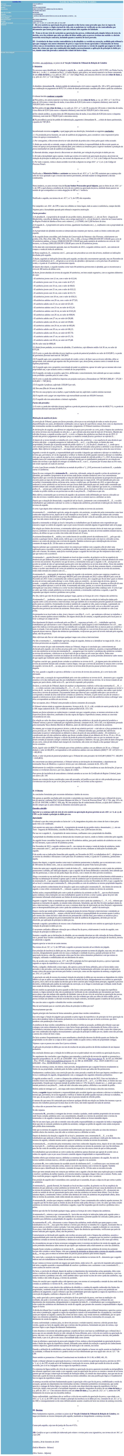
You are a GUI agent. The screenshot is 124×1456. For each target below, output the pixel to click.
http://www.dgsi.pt (95, 1059)
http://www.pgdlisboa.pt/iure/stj (59, 1061)
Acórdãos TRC (16, 1)
